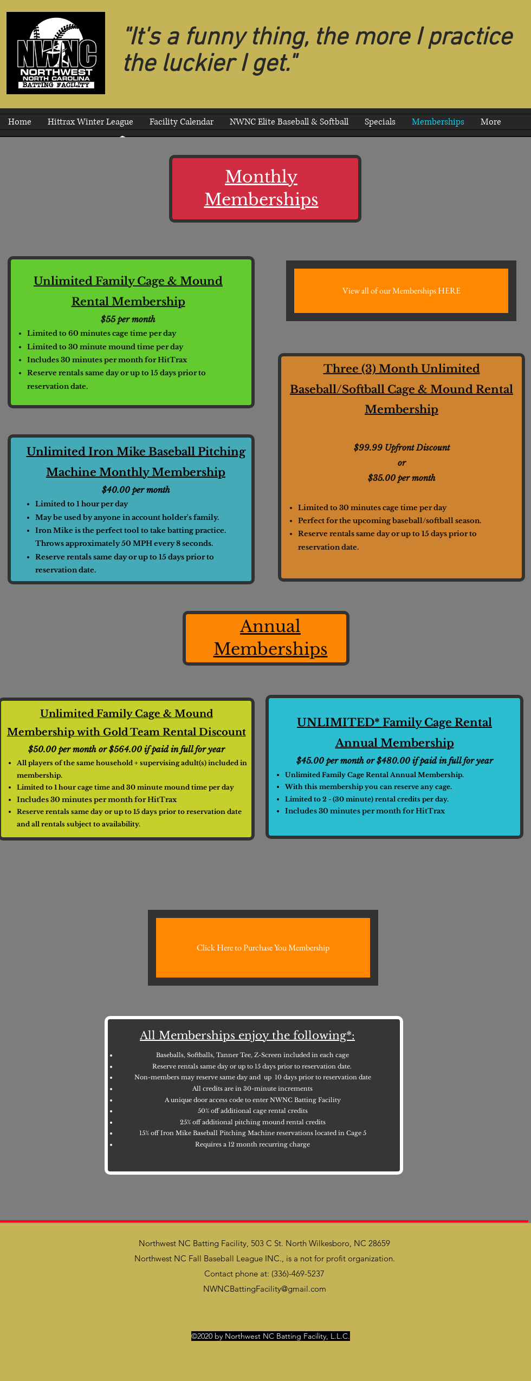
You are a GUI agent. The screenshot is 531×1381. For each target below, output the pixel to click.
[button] (289, 121)
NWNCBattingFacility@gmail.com (264, 1289)
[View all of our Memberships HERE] (401, 290)
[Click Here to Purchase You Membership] (263, 948)
